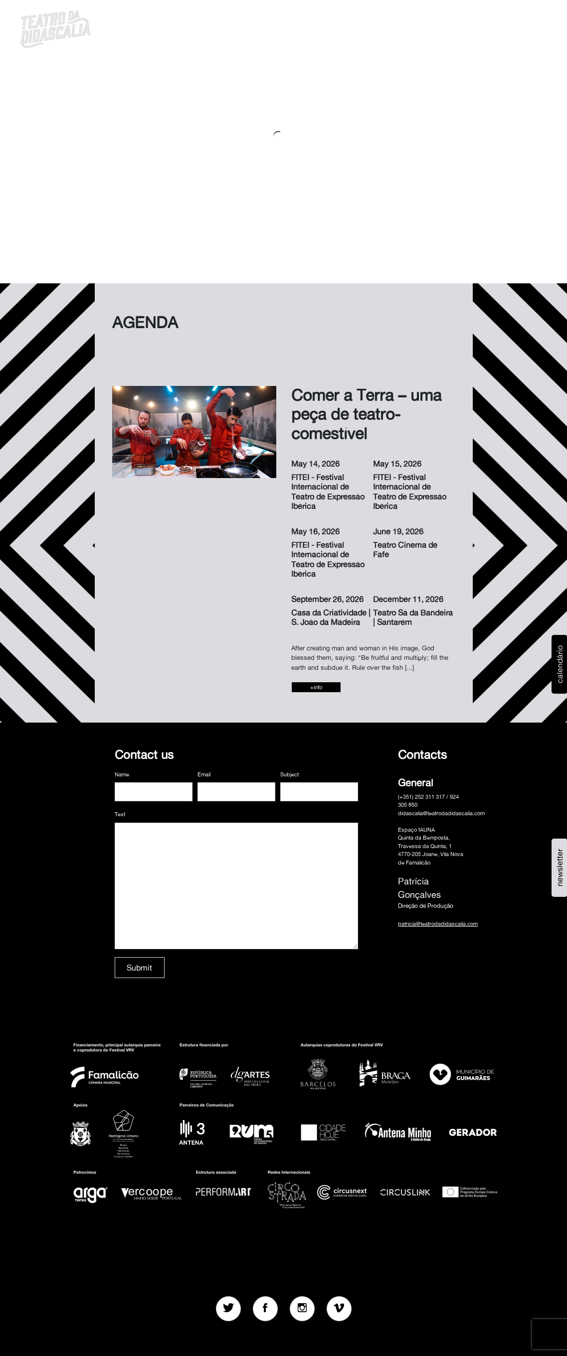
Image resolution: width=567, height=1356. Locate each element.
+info (316, 687)
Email (203, 774)
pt (479, 27)
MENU (518, 27)
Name (122, 774)
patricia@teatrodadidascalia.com (438, 924)
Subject (289, 774)
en (492, 27)
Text (120, 814)
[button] (467, 27)
